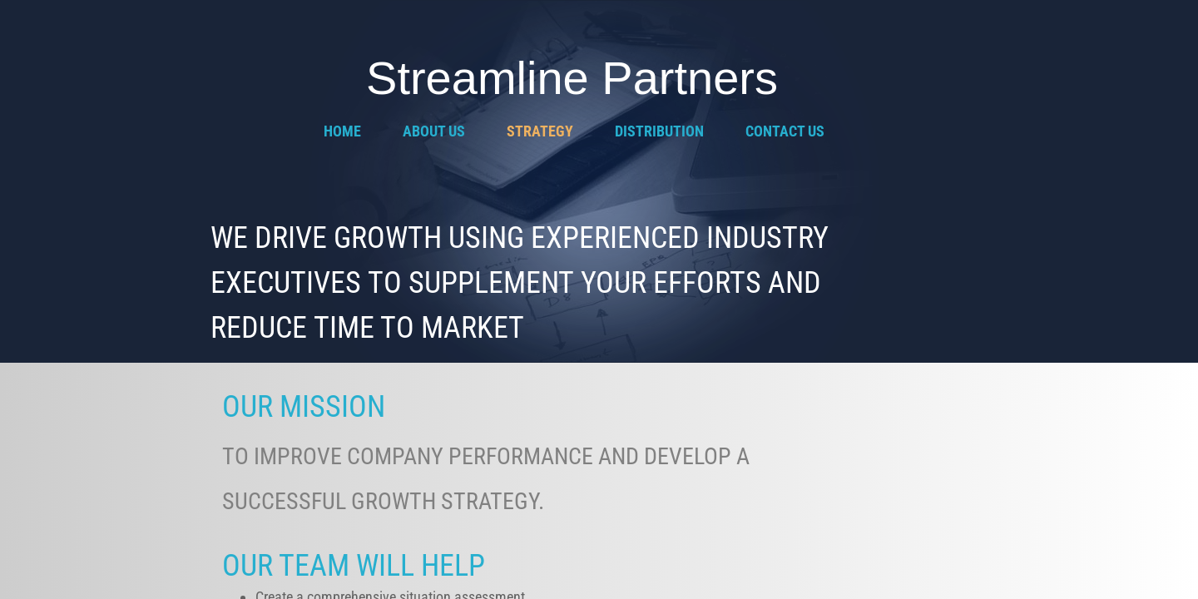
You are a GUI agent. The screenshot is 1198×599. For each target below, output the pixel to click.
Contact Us (784, 131)
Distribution (659, 131)
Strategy (540, 131)
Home (342, 131)
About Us (434, 131)
